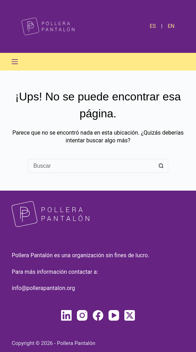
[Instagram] (82, 315)
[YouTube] (114, 315)
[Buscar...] (91, 166)
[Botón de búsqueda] (161, 166)
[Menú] (15, 61)
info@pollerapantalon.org (43, 288)
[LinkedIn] (66, 315)
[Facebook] (98, 315)
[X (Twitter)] (129, 315)
